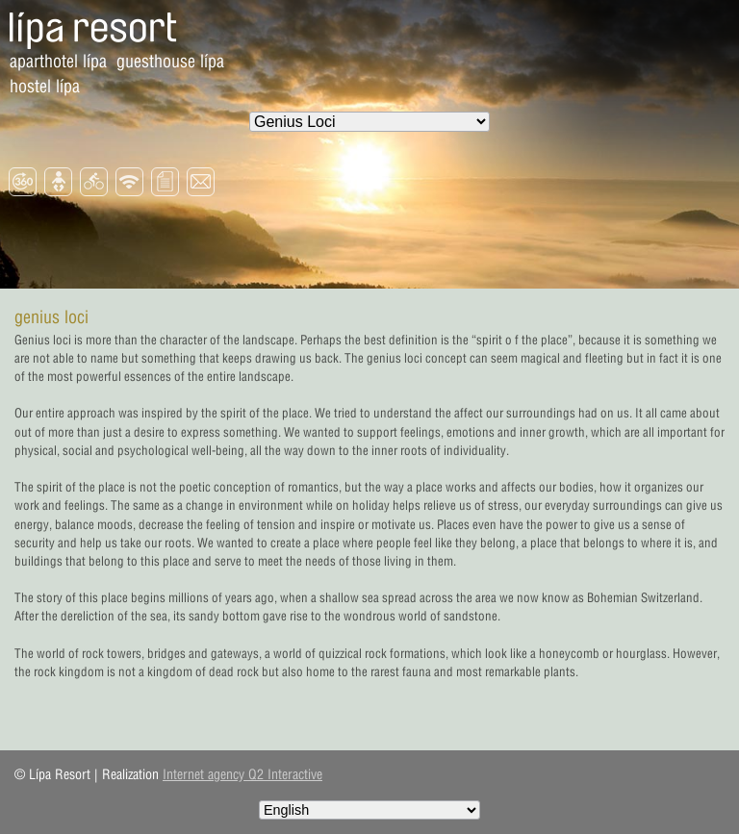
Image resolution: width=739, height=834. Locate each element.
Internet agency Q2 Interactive (242, 774)
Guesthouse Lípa (170, 61)
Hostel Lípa (45, 86)
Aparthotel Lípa (58, 61)
